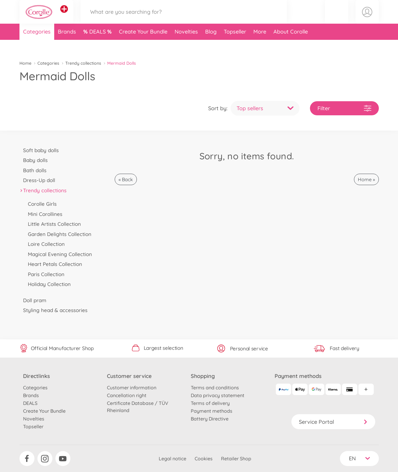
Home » (366, 179)
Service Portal (333, 421)
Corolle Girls (40, 204)
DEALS (98, 46)
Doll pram (33, 300)
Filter (344, 108)
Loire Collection (44, 244)
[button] (336, 19)
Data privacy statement (217, 395)
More (259, 46)
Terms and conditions (215, 388)
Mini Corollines (43, 214)
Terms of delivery (210, 403)
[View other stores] (64, 16)
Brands (67, 46)
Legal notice (172, 459)
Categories (37, 46)
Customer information (131, 388)
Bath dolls (33, 170)
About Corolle (290, 46)
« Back (126, 179)
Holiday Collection (47, 284)
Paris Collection (44, 274)
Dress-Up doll (37, 180)
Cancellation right (126, 395)
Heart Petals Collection (53, 264)
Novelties (186, 46)
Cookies (204, 459)
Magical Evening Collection (58, 254)
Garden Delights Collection (58, 234)
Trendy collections (83, 63)
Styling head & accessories (53, 310)
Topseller (235, 46)
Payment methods (211, 411)
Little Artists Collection (52, 224)
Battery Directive (209, 419)
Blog (211, 46)
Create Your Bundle (143, 46)
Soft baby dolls (39, 150)
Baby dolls (33, 160)
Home (25, 63)
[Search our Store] (184, 19)
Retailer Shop (236, 459)
